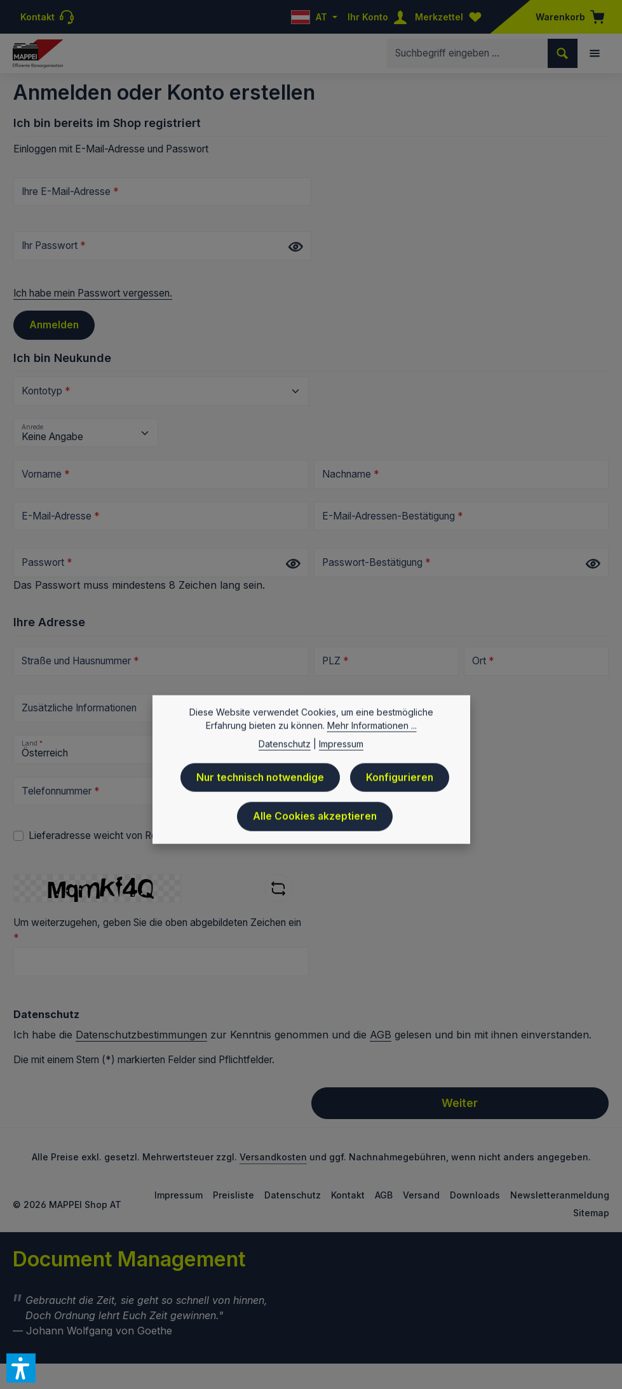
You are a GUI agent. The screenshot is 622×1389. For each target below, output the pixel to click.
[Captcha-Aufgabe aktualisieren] (279, 888)
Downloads (475, 1195)
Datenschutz (292, 1195)
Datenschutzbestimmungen (141, 1034)
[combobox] (467, 53)
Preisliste (233, 1195)
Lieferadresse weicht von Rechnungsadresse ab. (138, 835)
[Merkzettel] (451, 17)
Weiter (460, 1103)
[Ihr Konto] (380, 17)
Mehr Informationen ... (372, 732)
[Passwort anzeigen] (295, 246)
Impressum (178, 1195)
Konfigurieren (399, 784)
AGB (380, 1034)
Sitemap (591, 1212)
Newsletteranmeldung (559, 1195)
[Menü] (594, 53)
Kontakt (348, 1195)
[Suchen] (563, 53)
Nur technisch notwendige (260, 784)
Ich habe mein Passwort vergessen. (92, 293)
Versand (421, 1195)
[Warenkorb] (566, 17)
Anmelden (54, 325)
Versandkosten (273, 1156)
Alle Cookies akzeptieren (315, 823)
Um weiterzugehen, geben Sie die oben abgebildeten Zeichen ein (157, 930)
